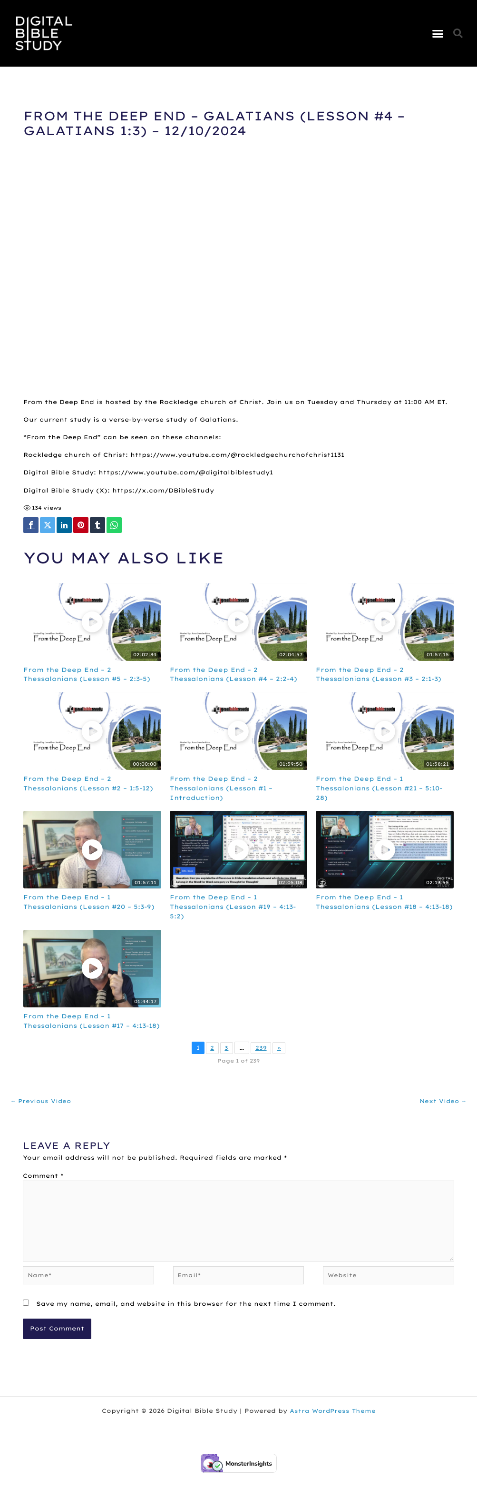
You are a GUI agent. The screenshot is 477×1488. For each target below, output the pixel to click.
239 (261, 1058)
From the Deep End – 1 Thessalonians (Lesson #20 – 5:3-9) (89, 907)
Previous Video (42, 1111)
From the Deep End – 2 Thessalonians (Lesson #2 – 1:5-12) (87, 789)
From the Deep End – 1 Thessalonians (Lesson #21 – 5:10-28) (384, 789)
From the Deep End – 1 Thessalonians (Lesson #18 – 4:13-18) (383, 907)
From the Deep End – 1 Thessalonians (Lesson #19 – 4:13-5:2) (237, 907)
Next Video (442, 1111)
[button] (438, 33)
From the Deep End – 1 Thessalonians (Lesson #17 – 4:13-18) (90, 1026)
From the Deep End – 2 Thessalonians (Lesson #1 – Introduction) (225, 789)
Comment (43, 1186)
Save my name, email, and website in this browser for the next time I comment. (186, 1318)
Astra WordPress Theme (332, 1425)
